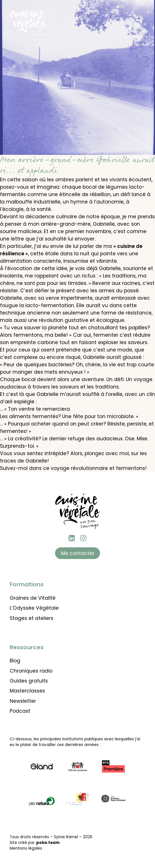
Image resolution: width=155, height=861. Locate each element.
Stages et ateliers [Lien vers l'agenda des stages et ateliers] (31, 618)
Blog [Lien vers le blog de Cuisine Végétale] (15, 660)
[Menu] (138, 23)
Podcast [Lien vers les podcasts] (20, 711)
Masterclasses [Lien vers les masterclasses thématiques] (27, 690)
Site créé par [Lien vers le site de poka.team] (35, 843)
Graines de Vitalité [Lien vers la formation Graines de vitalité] (33, 598)
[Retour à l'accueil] (28, 23)
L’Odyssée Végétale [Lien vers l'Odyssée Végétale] (34, 608)
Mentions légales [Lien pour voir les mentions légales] (26, 848)
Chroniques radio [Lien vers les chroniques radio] (31, 670)
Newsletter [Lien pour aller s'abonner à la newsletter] (23, 701)
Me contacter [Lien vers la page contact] (77, 553)
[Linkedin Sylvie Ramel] (71, 538)
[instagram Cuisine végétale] (83, 538)
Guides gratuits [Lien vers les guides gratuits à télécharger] (29, 680)
